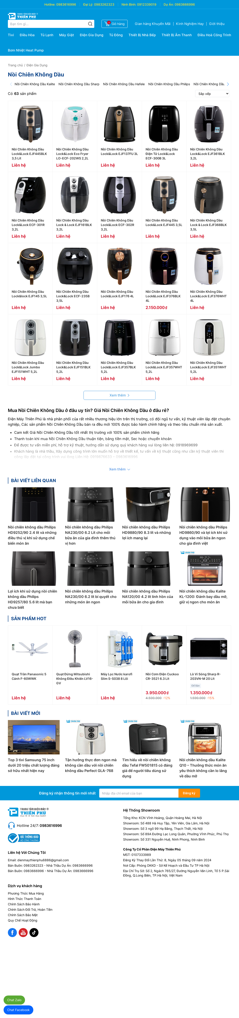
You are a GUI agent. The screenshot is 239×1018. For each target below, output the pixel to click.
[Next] (228, 84)
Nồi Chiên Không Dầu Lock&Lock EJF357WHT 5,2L (164, 367)
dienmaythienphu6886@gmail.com (43, 860)
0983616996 (66, 4)
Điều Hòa (27, 35)
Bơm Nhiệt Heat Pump (26, 50)
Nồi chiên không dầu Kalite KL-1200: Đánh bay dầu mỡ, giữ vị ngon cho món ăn (203, 596)
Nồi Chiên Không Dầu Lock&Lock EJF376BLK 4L (163, 296)
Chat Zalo (14, 1000)
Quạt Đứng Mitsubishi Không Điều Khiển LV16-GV (74, 678)
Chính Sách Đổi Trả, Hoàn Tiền (30, 909)
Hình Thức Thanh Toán (24, 899)
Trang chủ (15, 65)
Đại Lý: (88, 4)
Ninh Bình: (129, 4)
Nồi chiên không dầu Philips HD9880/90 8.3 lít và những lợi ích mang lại (146, 532)
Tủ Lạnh (47, 35)
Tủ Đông (116, 35)
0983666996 (185, 4)
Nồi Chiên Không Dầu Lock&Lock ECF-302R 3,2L (117, 224)
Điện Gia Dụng (91, 35)
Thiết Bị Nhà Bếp (142, 35)
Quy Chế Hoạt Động (22, 920)
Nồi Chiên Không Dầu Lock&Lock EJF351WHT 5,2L (208, 367)
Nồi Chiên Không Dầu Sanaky (215, 84)
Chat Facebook (18, 1010)
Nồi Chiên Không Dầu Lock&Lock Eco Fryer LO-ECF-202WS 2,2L (72, 153)
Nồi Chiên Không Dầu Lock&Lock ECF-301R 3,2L (28, 224)
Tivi (11, 35)
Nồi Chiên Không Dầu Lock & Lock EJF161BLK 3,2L (74, 224)
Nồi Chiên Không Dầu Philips (169, 84)
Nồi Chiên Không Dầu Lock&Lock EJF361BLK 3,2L (207, 153)
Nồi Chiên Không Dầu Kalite (35, 84)
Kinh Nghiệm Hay (190, 24)
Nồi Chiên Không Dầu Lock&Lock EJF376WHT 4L (208, 296)
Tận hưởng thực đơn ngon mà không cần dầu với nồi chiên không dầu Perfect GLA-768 (91, 765)
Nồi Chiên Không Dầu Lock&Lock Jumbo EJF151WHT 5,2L (28, 367)
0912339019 (146, 4)
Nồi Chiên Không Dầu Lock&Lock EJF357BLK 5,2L (118, 367)
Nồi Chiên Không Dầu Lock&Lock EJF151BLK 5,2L (73, 367)
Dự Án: (169, 4)
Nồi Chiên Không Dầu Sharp (79, 84)
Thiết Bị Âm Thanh (177, 35)
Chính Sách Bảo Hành (24, 904)
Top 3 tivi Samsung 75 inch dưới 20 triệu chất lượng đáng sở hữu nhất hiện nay (33, 765)
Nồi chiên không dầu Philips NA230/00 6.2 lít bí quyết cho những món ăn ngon (91, 596)
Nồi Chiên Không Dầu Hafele (124, 84)
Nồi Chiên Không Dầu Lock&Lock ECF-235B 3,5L (73, 296)
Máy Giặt (66, 35)
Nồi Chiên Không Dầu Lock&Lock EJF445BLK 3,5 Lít (29, 153)
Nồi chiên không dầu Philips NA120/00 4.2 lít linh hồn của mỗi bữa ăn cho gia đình (147, 596)
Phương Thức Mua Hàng (26, 893)
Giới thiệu (217, 24)
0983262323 (104, 4)
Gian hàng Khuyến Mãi (153, 24)
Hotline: (49, 4)
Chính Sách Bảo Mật (23, 915)
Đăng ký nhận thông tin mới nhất (67, 793)
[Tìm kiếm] (90, 24)
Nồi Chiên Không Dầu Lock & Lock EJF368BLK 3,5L (208, 224)
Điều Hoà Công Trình (214, 35)
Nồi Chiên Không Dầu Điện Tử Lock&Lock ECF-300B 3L (162, 153)
